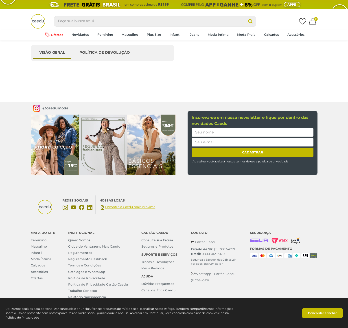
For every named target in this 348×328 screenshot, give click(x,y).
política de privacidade (273, 161)
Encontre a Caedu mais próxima (130, 207)
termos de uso (245, 161)
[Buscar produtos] (253, 21)
